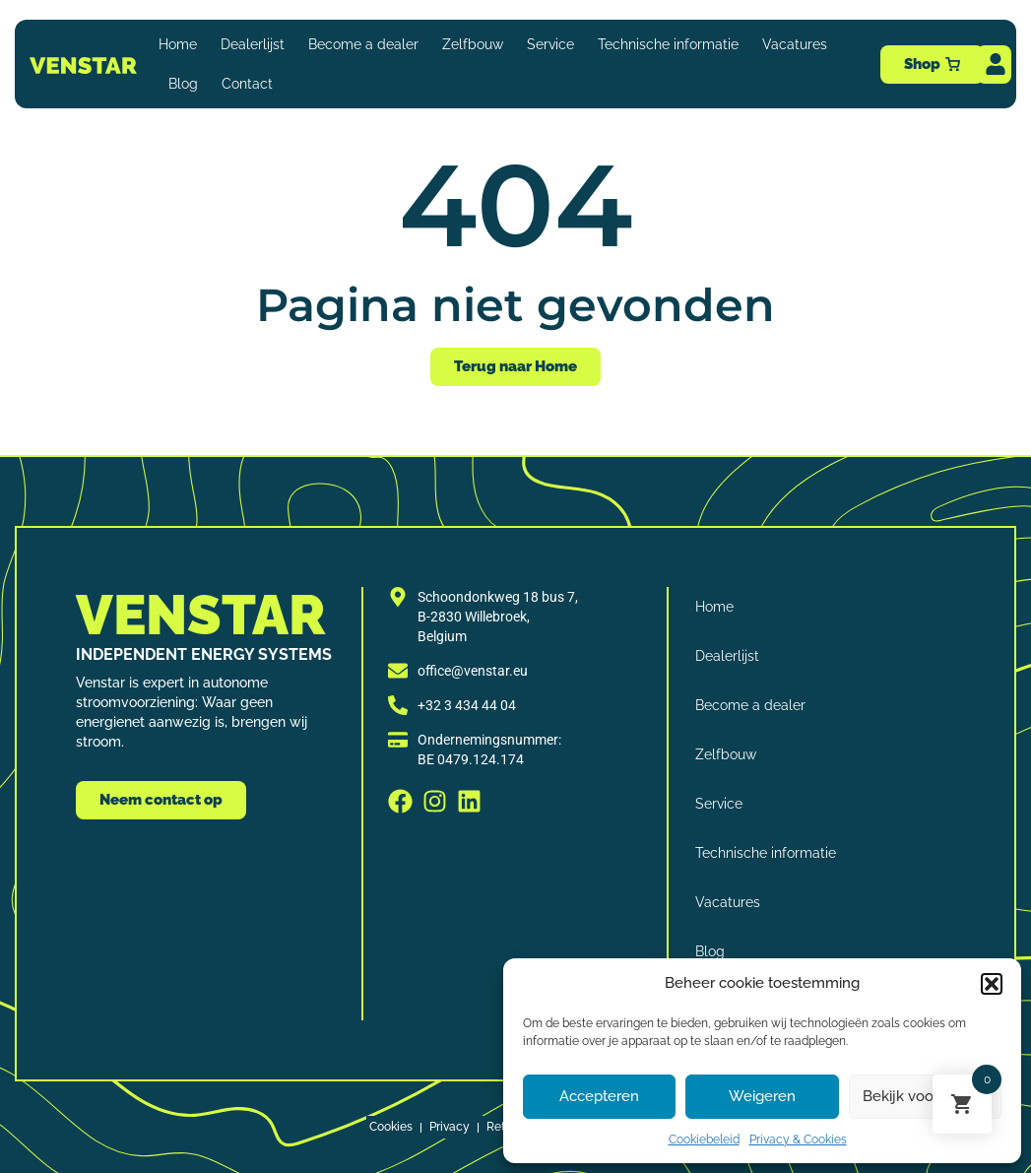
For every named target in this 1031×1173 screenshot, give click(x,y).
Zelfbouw (472, 44)
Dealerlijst (253, 44)
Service (550, 44)
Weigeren (762, 1096)
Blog (183, 84)
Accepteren (599, 1096)
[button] (991, 984)
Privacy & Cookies (798, 1139)
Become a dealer (363, 44)
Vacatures (794, 44)
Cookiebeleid (704, 1139)
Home (178, 44)
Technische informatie (668, 44)
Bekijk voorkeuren (925, 1096)
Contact (247, 84)
